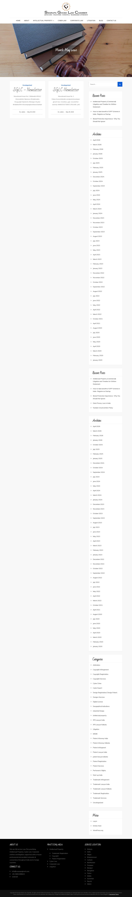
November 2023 (98, 222)
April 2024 (96, 204)
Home (18, 20)
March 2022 (97, 314)
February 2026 (98, 149)
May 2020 (96, 342)
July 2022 (96, 296)
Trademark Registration (101, 793)
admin (23, 112)
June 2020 (96, 337)
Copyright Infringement (101, 670)
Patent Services (98, 766)
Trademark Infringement (101, 780)
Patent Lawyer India (100, 752)
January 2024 (97, 213)
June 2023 (96, 245)
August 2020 (97, 328)
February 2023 (98, 264)
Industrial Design (98, 711)
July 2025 (96, 163)
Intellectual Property (42, 20)
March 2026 (97, 145)
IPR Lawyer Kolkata (100, 725)
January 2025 (97, 172)
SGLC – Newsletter (27, 90)
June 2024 (96, 195)
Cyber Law (62, 20)
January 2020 (97, 360)
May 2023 (96, 250)
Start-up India (97, 775)
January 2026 (97, 154)
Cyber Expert (97, 688)
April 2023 (96, 255)
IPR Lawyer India (99, 720)
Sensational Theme (114, 894)
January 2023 (97, 268)
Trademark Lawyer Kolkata (102, 789)
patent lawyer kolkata (100, 757)
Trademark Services (99, 798)
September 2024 (99, 186)
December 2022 (98, 273)
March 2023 (97, 259)
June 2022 (96, 300)
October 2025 (98, 158)
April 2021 (96, 323)
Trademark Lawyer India (101, 784)
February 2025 (98, 167)
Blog (101, 20)
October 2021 (98, 319)
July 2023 (96, 241)
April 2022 (96, 310)
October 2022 (98, 282)
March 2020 (97, 351)
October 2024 (98, 181)
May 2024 (96, 200)
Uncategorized (27, 85)
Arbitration (96, 665)
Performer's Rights (99, 770)
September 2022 (99, 287)
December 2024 (98, 177)
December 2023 (98, 218)
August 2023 (97, 236)
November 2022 (98, 277)
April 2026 (96, 140)
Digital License (98, 702)
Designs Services (99, 697)
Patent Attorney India (100, 738)
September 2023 (99, 232)
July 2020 (96, 333)
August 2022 (97, 291)
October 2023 (98, 227)
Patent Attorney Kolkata (101, 743)
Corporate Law (76, 20)
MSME (95, 734)
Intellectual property (100, 715)
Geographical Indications (101, 706)
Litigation (91, 20)
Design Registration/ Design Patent (105, 692)
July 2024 (96, 190)
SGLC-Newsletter (66, 90)
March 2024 (97, 209)
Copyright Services (99, 679)
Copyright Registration (100, 674)
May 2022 (96, 305)
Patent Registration (99, 761)
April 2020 (96, 346)
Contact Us (111, 20)
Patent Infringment (99, 747)
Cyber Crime (97, 683)
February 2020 (98, 355)
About (26, 20)
